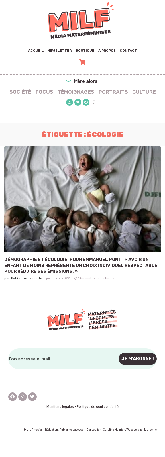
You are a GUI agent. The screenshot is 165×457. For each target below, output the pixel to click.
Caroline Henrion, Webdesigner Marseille (130, 429)
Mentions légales (60, 406)
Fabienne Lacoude (26, 278)
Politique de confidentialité (98, 406)
